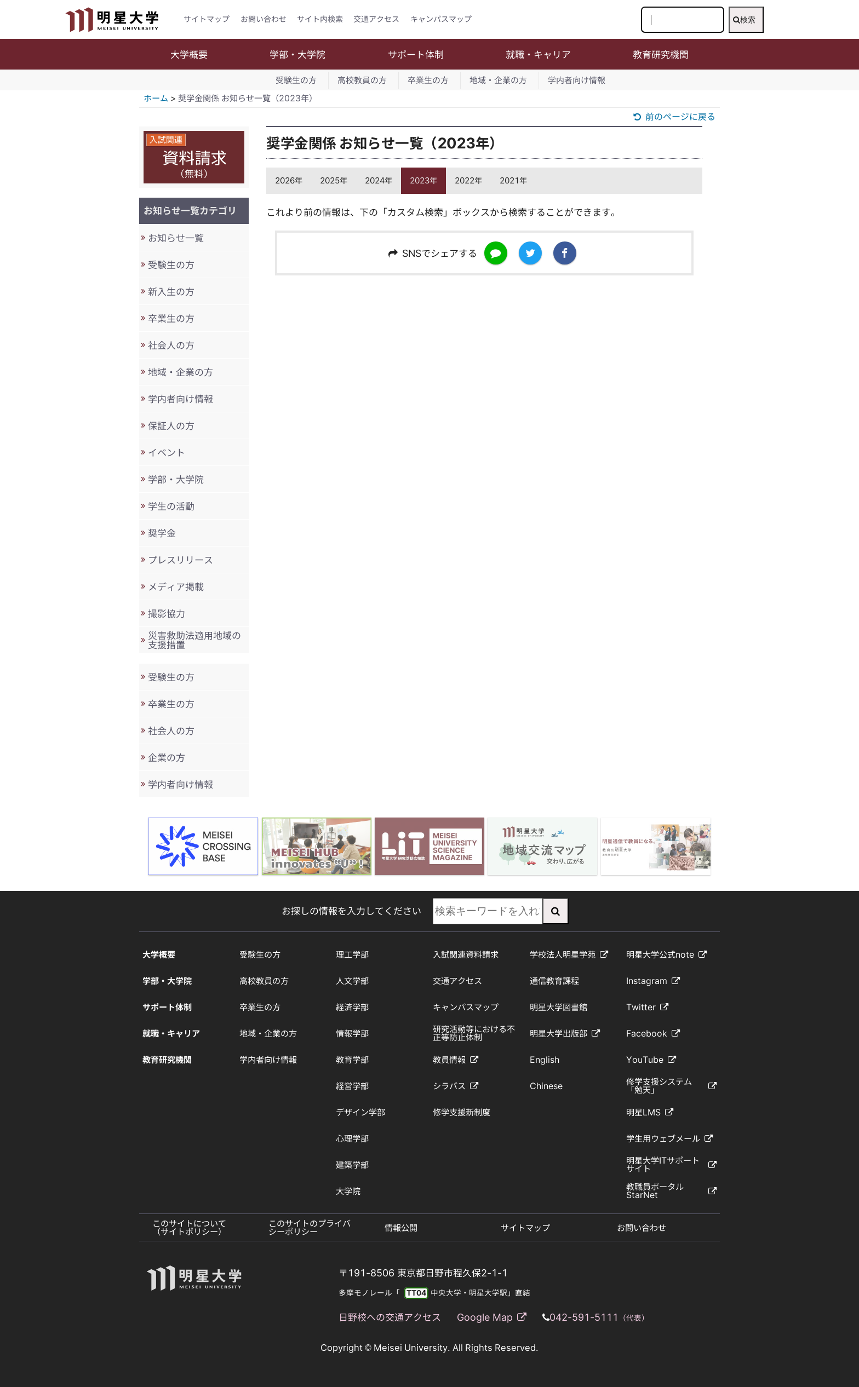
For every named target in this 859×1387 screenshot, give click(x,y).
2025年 (333, 180)
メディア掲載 (176, 586)
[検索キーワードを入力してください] (682, 20)
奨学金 (162, 533)
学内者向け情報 (576, 80)
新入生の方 (171, 291)
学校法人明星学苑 (569, 955)
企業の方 (166, 757)
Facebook (653, 1033)
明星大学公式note (666, 955)
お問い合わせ (263, 19)
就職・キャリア (538, 54)
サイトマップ (207, 19)
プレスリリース (180, 560)
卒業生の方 (428, 80)
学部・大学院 (297, 54)
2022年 (468, 180)
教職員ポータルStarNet (671, 1191)
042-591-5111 (599, 1317)
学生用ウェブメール (669, 1139)
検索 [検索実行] (744, 19)
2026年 (288, 180)
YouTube (651, 1060)
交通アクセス (376, 19)
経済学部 (352, 1007)
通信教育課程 (554, 981)
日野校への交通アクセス (390, 1317)
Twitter (647, 1007)
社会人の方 (171, 345)
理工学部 (352, 955)
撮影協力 (166, 613)
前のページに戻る (674, 116)
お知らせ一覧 (176, 238)
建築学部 (352, 1165)
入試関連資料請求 (466, 955)
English (544, 1060)
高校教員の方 (362, 80)
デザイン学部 (360, 1112)
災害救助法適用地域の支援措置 (194, 640)
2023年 (423, 180)
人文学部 (352, 981)
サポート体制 (416, 54)
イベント (166, 452)
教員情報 (455, 1060)
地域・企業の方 (498, 80)
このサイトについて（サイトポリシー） (189, 1227)
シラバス (455, 1086)
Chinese (546, 1086)
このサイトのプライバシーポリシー (309, 1227)
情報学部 (352, 1033)
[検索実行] (555, 911)
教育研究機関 (661, 54)
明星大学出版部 (565, 1033)
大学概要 (189, 54)
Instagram (653, 981)
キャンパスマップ (441, 19)
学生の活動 (171, 506)
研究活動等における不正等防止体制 (474, 1033)
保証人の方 (171, 425)
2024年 (378, 180)
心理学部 (352, 1139)
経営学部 (352, 1086)
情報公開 (401, 1228)
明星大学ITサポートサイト (671, 1164)
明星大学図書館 (558, 1007)
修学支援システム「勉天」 (671, 1086)
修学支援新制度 (461, 1112)
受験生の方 (296, 80)
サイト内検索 (320, 19)
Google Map (491, 1317)
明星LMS (649, 1112)
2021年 (513, 180)
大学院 (348, 1191)
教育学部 (352, 1060)
